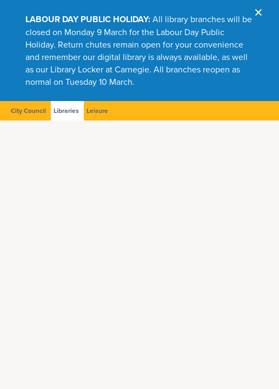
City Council (28, 111)
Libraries (66, 111)
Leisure (97, 111)
